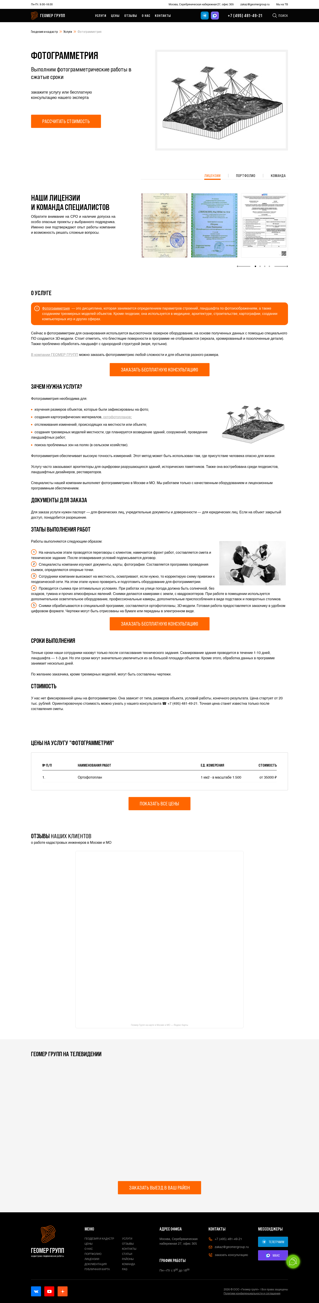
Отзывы (130, 16)
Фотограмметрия (56, 308)
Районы (128, 1259)
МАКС (273, 1255)
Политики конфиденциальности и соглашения (252, 1293)
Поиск (280, 15)
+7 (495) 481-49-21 (245, 15)
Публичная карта (97, 1269)
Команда (278, 175)
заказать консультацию (228, 1255)
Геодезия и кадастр (44, 31)
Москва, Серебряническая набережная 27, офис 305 (201, 4)
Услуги (100, 16)
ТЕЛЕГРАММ (273, 1242)
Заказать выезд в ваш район (159, 1188)
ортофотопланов (117, 417)
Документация (96, 1264)
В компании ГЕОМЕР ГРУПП (54, 355)
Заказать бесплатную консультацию (159, 370)
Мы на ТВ (282, 4)
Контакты (163, 16)
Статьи (127, 1254)
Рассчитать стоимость (66, 121)
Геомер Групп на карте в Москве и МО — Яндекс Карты (159, 1025)
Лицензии (212, 175)
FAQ (124, 1269)
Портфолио (245, 175)
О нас (146, 16)
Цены (115, 16)
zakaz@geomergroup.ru (255, 4)
